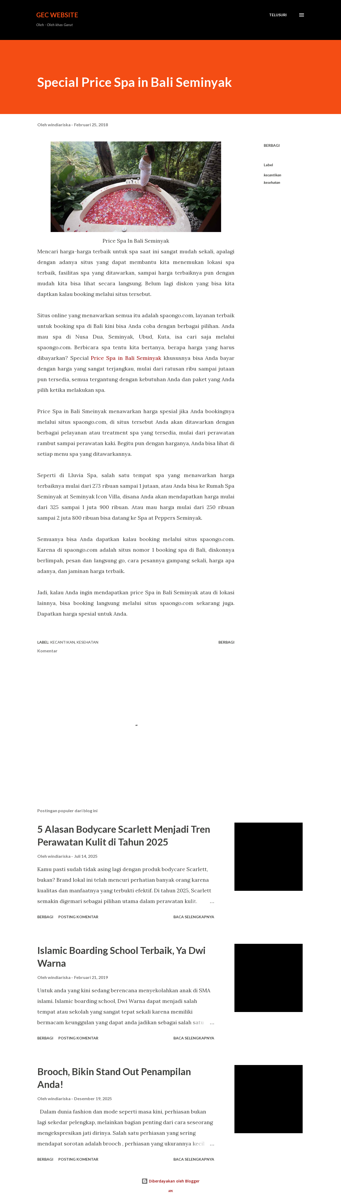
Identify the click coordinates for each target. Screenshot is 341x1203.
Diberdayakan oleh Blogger (170, 1181)
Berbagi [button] (272, 145)
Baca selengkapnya (193, 917)
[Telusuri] (278, 15)
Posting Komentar (78, 917)
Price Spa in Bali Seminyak (126, 358)
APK (170, 1191)
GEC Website (57, 15)
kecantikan (272, 175)
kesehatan (272, 182)
